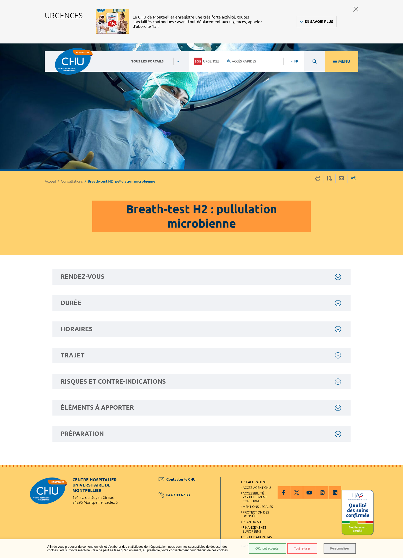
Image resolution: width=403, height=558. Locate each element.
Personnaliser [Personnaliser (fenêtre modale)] (339, 548)
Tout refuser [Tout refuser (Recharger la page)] (302, 548)
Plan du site (253, 522)
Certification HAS (257, 537)
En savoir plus (319, 22)
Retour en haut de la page (394, 475)
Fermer (355, 9)
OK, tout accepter (267, 548)
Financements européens (254, 529)
